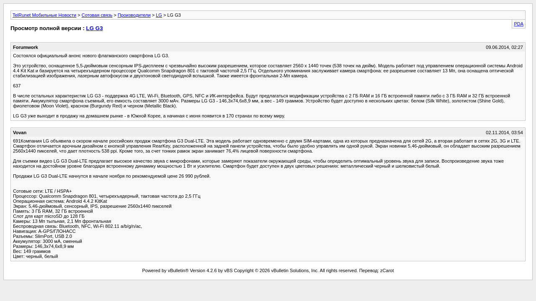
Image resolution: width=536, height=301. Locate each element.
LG (159, 15)
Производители (134, 15)
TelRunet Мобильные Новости (44, 15)
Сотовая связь (97, 15)
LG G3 (94, 28)
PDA (518, 23)
